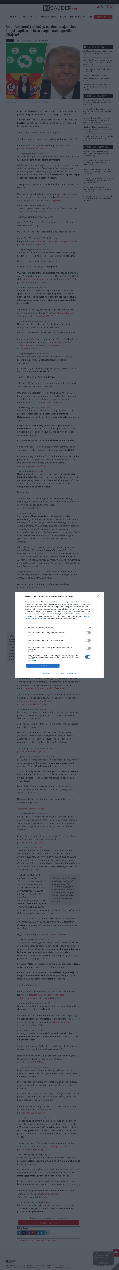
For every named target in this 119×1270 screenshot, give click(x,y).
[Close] (99, 596)
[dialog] (59, 635)
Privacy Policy (72, 674)
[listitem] (59, 627)
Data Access (59, 674)
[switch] (88, 632)
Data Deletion (46, 674)
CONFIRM (43, 665)
